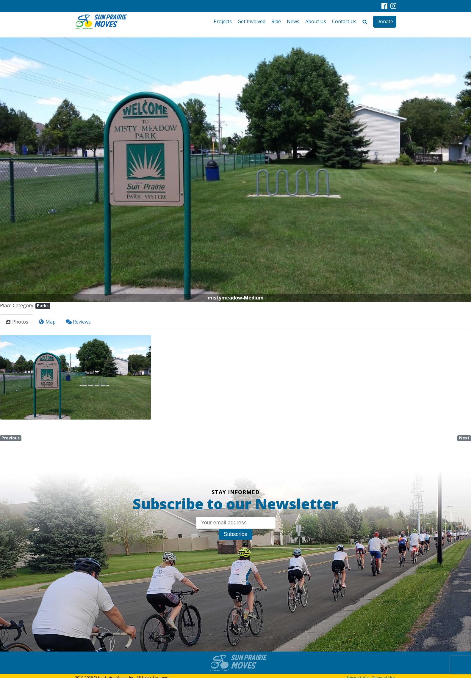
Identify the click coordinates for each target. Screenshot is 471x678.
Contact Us (344, 21)
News (293, 21)
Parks (42, 305)
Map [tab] (47, 321)
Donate (384, 21)
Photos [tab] (16, 321)
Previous (10, 438)
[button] (35, 169)
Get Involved (251, 21)
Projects (223, 21)
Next (464, 438)
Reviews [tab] (78, 321)
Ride (276, 21)
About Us (315, 21)
